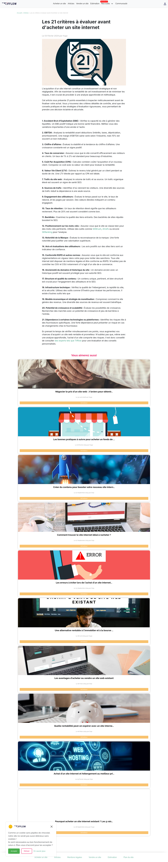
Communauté (121, 3)
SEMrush (97, 229)
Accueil (19, 13)
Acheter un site (59, 3)
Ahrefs (105, 229)
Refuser (27, 851)
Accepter (14, 851)
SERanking (47, 232)
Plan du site (129, 857)
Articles (71, 3)
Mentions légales (74, 857)
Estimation (94, 3)
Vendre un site (82, 3)
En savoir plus (40, 851)
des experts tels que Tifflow (68, 340)
